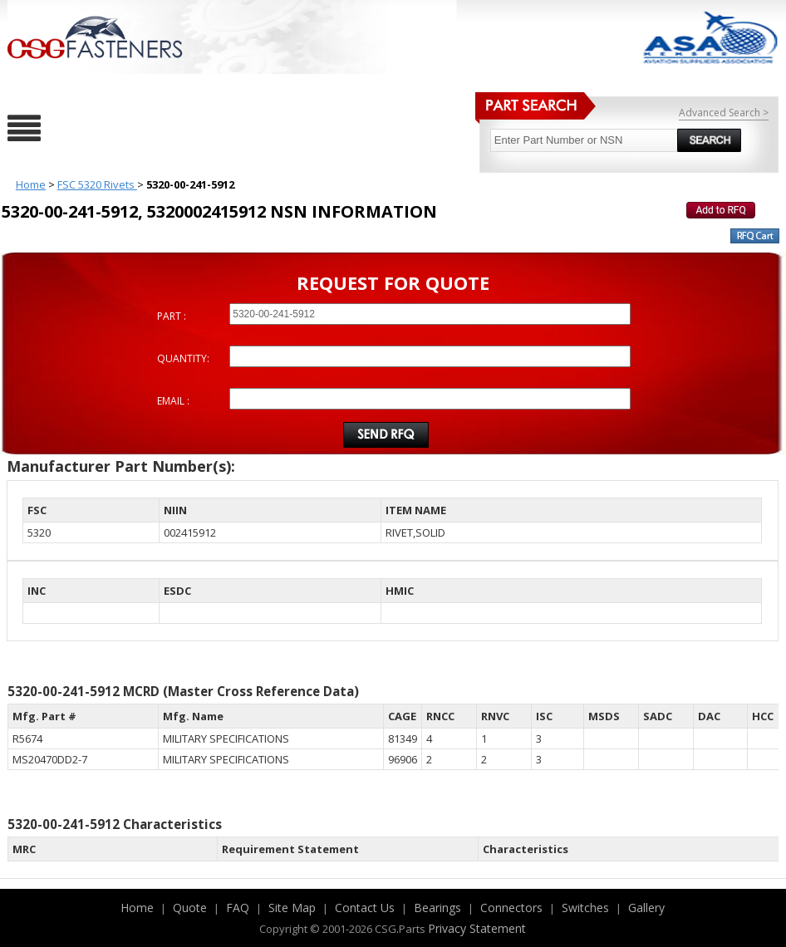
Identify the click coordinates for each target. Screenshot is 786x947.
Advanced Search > (724, 112)
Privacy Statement (477, 928)
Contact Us (365, 907)
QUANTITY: (183, 358)
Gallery (646, 907)
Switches (585, 907)
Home (31, 184)
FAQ (237, 907)
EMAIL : (173, 401)
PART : (171, 316)
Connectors (511, 907)
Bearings (437, 907)
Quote (190, 907)
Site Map (292, 907)
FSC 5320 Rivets (97, 184)
